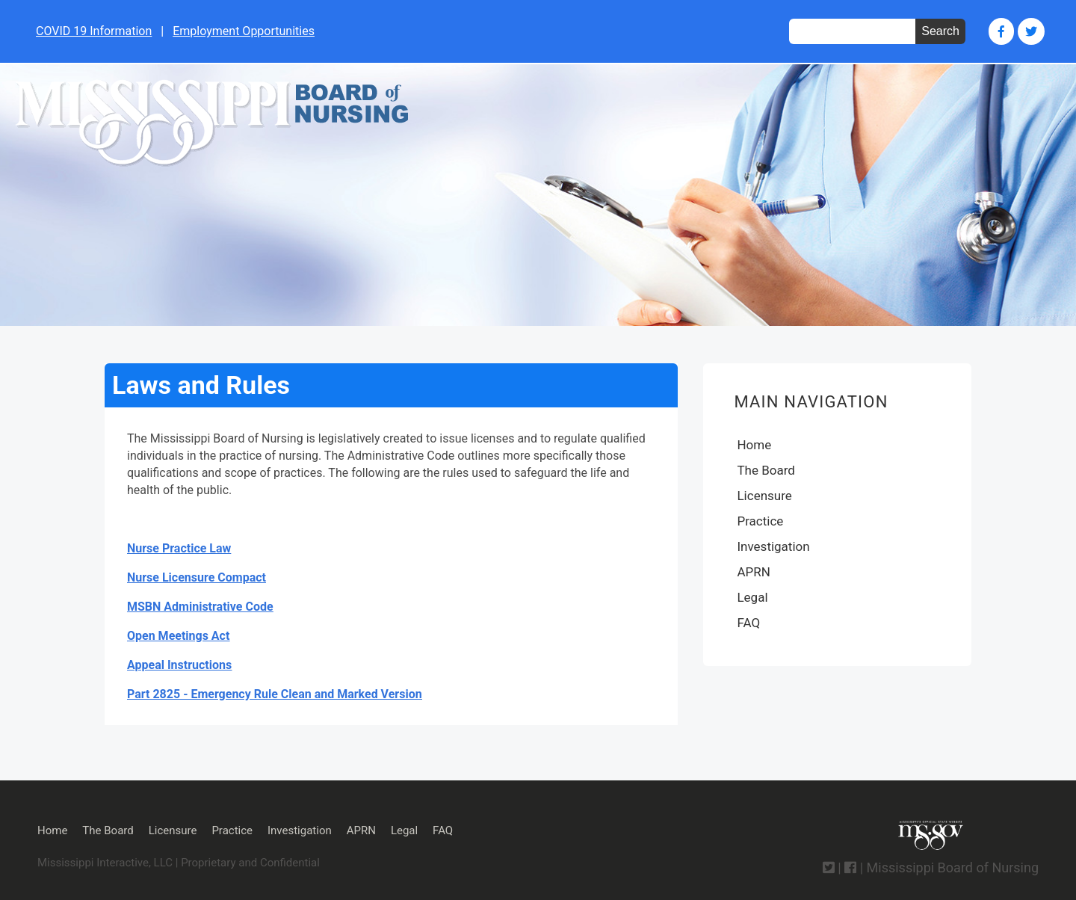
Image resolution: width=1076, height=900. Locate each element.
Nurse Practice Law (179, 548)
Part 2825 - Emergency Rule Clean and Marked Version (274, 694)
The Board (765, 470)
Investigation (773, 546)
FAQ (748, 622)
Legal (752, 597)
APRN (753, 571)
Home (754, 444)
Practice (760, 521)
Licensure (764, 495)
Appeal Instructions (179, 665)
